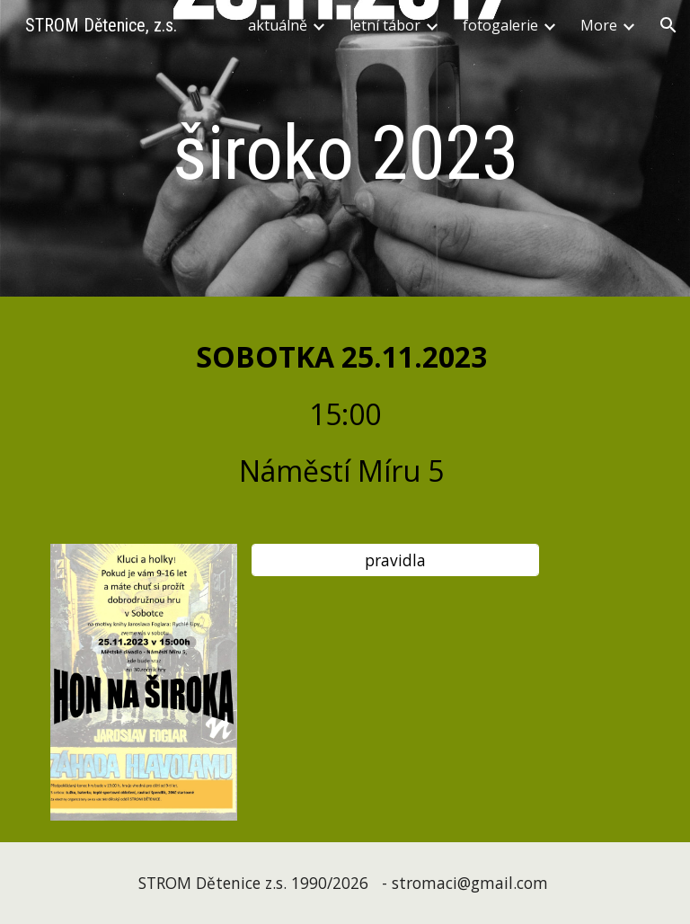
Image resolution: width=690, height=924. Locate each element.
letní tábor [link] (384, 25)
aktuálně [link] (277, 25)
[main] (344, 153)
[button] (668, 25)
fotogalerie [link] (500, 25)
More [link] (598, 25)
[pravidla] (394, 559)
